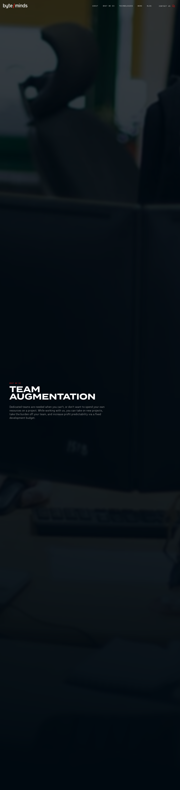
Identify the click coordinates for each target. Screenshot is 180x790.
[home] (15, 6)
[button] (95, 6)
